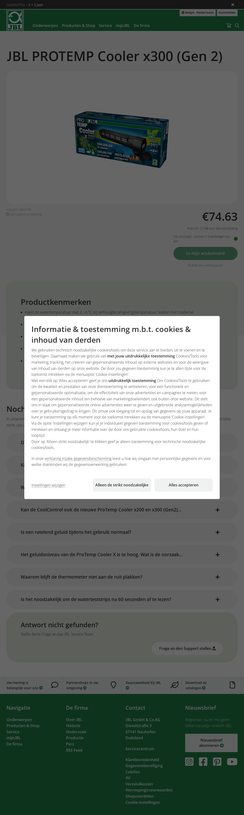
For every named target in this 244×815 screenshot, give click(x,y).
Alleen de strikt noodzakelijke (121, 485)
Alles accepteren (183, 485)
